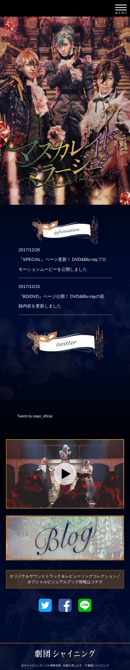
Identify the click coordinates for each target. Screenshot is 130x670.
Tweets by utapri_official (34, 416)
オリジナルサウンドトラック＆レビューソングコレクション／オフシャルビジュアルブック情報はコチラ (65, 579)
